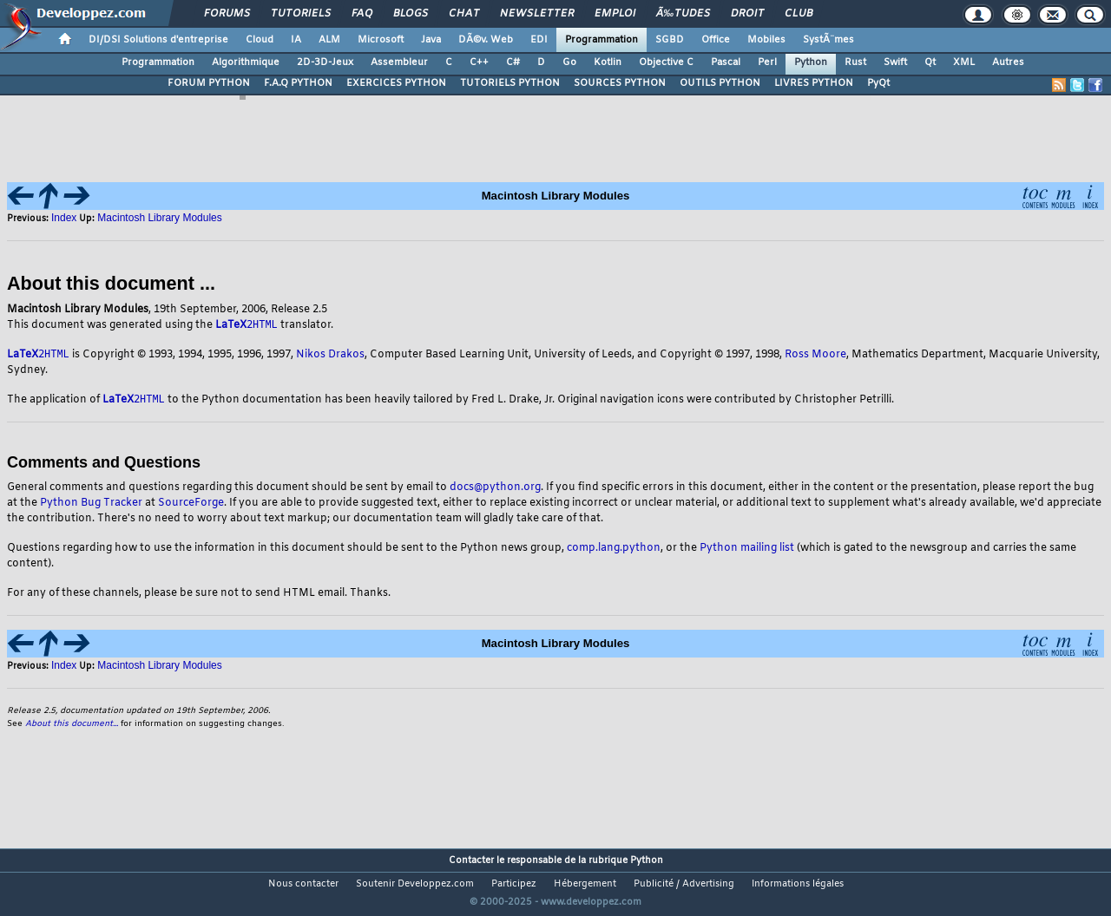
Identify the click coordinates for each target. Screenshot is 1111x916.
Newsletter (536, 14)
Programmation (601, 40)
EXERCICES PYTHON (396, 83)
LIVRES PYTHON (813, 83)
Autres (1008, 62)
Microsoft (381, 40)
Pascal (725, 62)
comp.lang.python (614, 551)
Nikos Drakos (330, 356)
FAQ (362, 14)
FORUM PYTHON (209, 83)
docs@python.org (495, 490)
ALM (329, 40)
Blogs (410, 14)
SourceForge (191, 506)
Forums (227, 14)
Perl (767, 62)
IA (296, 40)
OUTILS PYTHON (720, 83)
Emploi (615, 14)
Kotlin (607, 62)
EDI (539, 40)
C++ (479, 62)
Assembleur (399, 62)
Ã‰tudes (683, 14)
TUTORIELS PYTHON (510, 83)
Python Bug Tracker (91, 506)
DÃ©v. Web (485, 40)
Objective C (666, 62)
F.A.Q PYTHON (298, 83)
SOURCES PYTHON (620, 83)
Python (810, 62)
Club (798, 14)
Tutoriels (300, 14)
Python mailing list (747, 551)
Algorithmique (245, 62)
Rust (855, 62)
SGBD (669, 40)
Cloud (259, 40)
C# (513, 62)
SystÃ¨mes (828, 40)
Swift (895, 62)
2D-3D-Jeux (325, 62)
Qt (930, 62)
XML (964, 62)
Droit (747, 14)
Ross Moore (815, 356)
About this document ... (111, 283)
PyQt (878, 83)
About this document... (71, 726)
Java (431, 40)
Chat (464, 14)
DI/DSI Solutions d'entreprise (158, 40)
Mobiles (766, 40)
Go (569, 62)
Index (63, 218)
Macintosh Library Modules (159, 218)
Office (715, 40)
